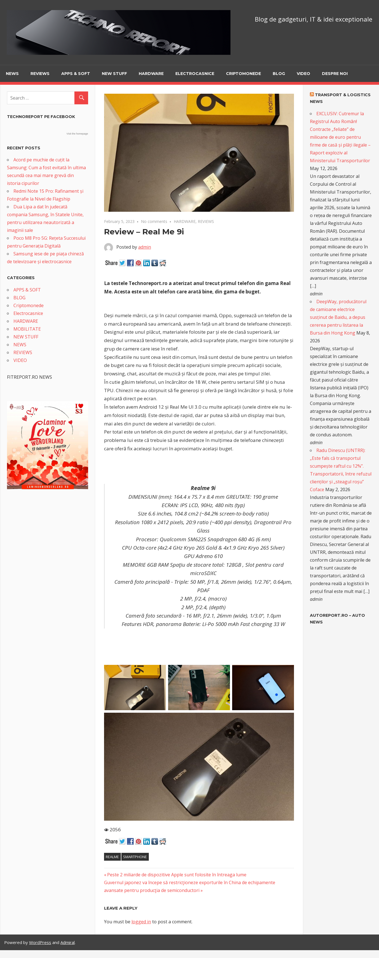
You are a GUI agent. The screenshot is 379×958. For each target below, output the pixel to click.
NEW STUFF (114, 73)
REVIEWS (40, 73)
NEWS (12, 73)
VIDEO (303, 73)
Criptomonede (243, 73)
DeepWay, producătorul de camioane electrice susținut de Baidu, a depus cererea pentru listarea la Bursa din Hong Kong (338, 317)
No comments (154, 221)
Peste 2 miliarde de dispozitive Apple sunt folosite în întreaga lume (176, 875)
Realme (112, 856)
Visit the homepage (77, 133)
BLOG (279, 73)
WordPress (40, 942)
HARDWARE (151, 73)
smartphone (135, 856)
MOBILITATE (27, 329)
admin (144, 247)
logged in (141, 922)
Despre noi (335, 73)
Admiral (67, 942)
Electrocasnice (194, 73)
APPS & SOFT (75, 73)
